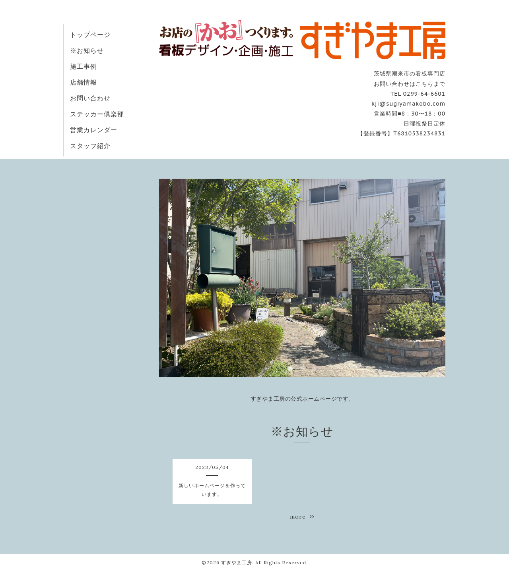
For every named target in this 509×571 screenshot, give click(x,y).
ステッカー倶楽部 (97, 114)
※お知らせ (87, 50)
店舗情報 (83, 82)
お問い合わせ (90, 98)
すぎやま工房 (236, 562)
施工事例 (83, 66)
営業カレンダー (93, 130)
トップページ (90, 35)
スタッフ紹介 (90, 146)
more (302, 516)
